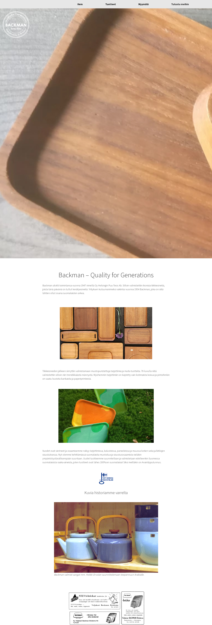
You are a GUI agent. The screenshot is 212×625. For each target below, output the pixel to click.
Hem (80, 4)
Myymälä (143, 4)
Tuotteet (110, 4)
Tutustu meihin (180, 4)
